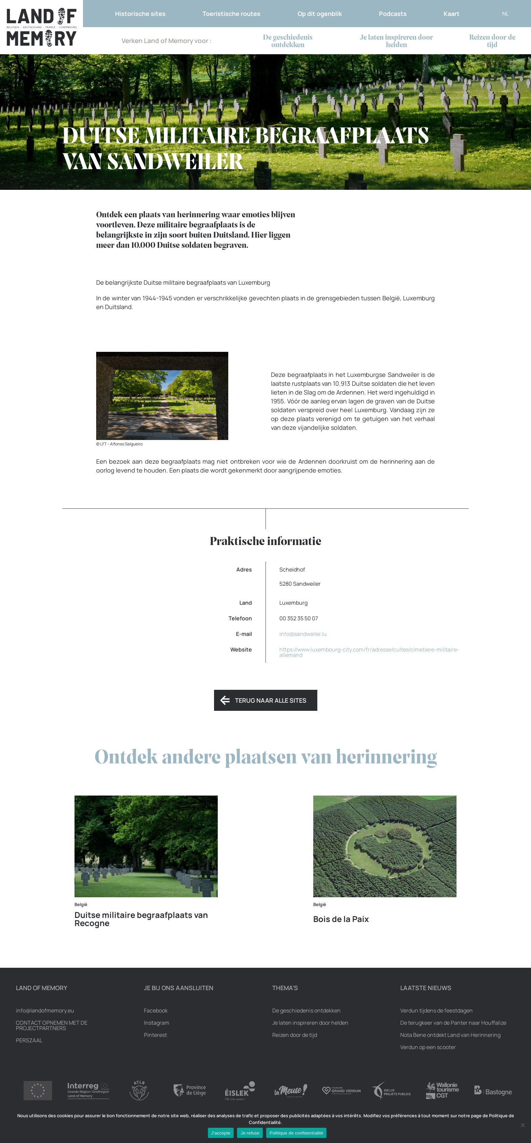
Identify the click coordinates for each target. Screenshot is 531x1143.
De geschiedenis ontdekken (288, 41)
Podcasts (393, 13)
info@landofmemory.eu (45, 1010)
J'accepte (221, 1133)
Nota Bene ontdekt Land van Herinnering (450, 1035)
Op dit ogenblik (320, 13)
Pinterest (155, 1035)
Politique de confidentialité (296, 1133)
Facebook (156, 1010)
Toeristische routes (231, 13)
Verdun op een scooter (428, 1047)
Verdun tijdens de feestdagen (436, 1010)
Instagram (156, 1022)
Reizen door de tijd (492, 41)
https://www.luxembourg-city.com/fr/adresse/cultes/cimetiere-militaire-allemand (369, 652)
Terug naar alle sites (270, 700)
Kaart (452, 13)
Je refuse (249, 1133)
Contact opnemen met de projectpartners (51, 1025)
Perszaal (29, 1040)
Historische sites (140, 13)
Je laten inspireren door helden (396, 41)
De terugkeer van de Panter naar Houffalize (453, 1022)
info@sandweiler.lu (303, 634)
